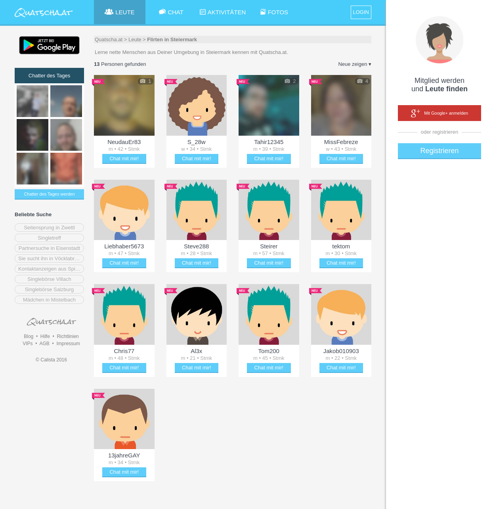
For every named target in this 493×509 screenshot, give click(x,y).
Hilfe (45, 336)
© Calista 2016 (51, 360)
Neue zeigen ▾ (354, 64)
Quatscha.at (108, 39)
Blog (28, 336)
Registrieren (439, 151)
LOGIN (361, 12)
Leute (134, 39)
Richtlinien (67, 336)
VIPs (27, 343)
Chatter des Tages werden (49, 194)
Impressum (68, 343)
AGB (44, 343)
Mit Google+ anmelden (439, 113)
